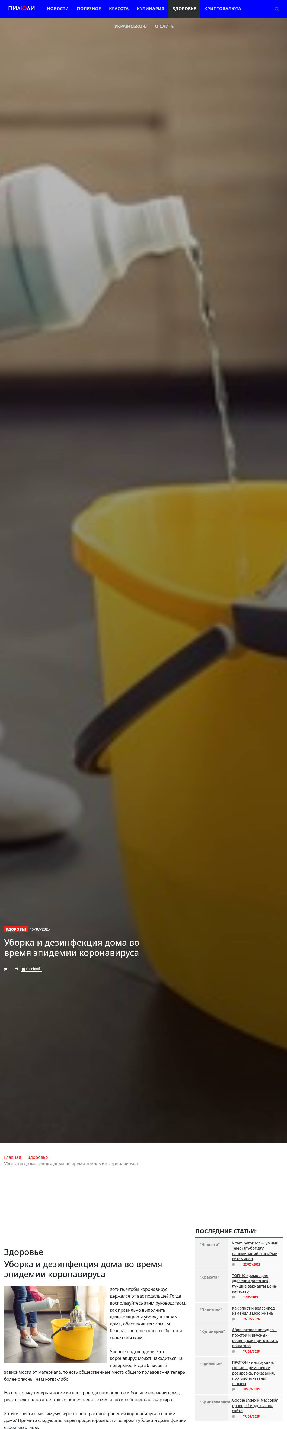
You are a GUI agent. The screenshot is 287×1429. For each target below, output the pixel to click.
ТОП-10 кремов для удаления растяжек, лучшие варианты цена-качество (254, 1283)
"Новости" (209, 1244)
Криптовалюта (222, 9)
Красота (119, 9)
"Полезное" (210, 1309)
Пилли (21, 9)
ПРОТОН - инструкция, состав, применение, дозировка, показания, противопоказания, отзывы (253, 1373)
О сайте (164, 26)
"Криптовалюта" (211, 1401)
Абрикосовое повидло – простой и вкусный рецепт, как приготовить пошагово (255, 1337)
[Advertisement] (95, 1209)
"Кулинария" (211, 1331)
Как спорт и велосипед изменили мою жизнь (253, 1310)
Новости (58, 9)
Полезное (89, 9)
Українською (130, 26)
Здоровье (184, 9)
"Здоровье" (210, 1363)
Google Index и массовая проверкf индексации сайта (255, 1405)
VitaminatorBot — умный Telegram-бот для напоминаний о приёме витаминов (255, 1251)
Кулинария (150, 9)
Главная (12, 1157)
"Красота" (209, 1277)
